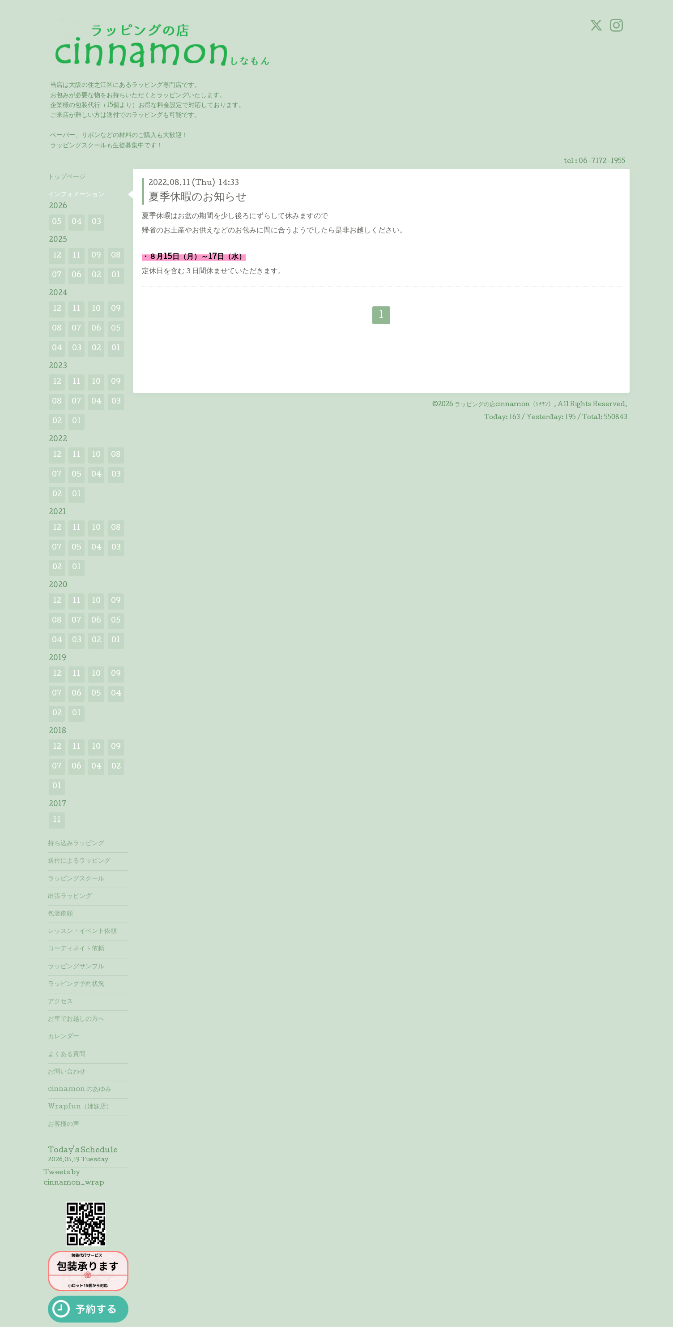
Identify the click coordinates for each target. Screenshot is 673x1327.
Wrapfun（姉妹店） (80, 1107)
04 (77, 222)
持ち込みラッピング (76, 843)
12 (57, 256)
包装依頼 (60, 914)
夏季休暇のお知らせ (198, 198)
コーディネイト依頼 (76, 949)
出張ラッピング (70, 896)
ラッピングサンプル (76, 967)
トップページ (66, 177)
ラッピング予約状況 (76, 984)
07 (57, 275)
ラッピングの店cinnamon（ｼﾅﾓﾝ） (504, 405)
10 (96, 309)
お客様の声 (63, 1124)
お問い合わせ (66, 1072)
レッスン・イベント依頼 (82, 931)
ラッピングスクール (76, 879)
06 (76, 275)
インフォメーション (76, 194)
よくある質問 (66, 1054)
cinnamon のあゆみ (79, 1089)
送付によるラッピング (79, 861)
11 (76, 256)
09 (96, 256)
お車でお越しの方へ (76, 1019)
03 (96, 222)
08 (116, 256)
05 (57, 222)
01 (115, 275)
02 (96, 275)
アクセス (60, 1001)
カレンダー (63, 1036)
